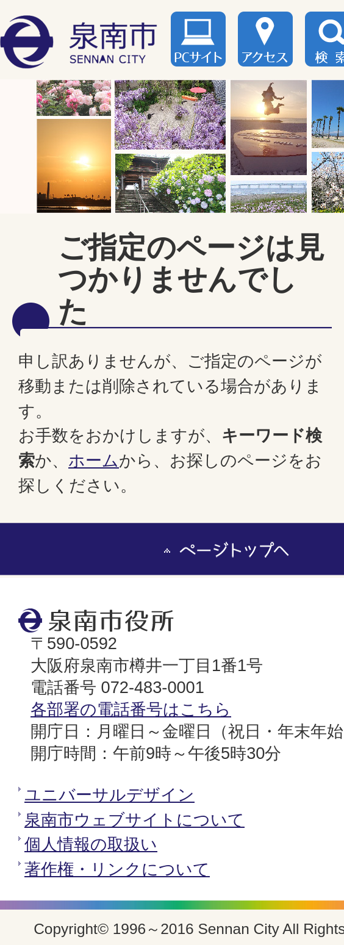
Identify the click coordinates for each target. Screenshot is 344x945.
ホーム (93, 460)
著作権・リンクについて (117, 869)
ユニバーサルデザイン (109, 794)
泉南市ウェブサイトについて (134, 819)
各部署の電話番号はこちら (130, 709)
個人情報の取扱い (90, 844)
